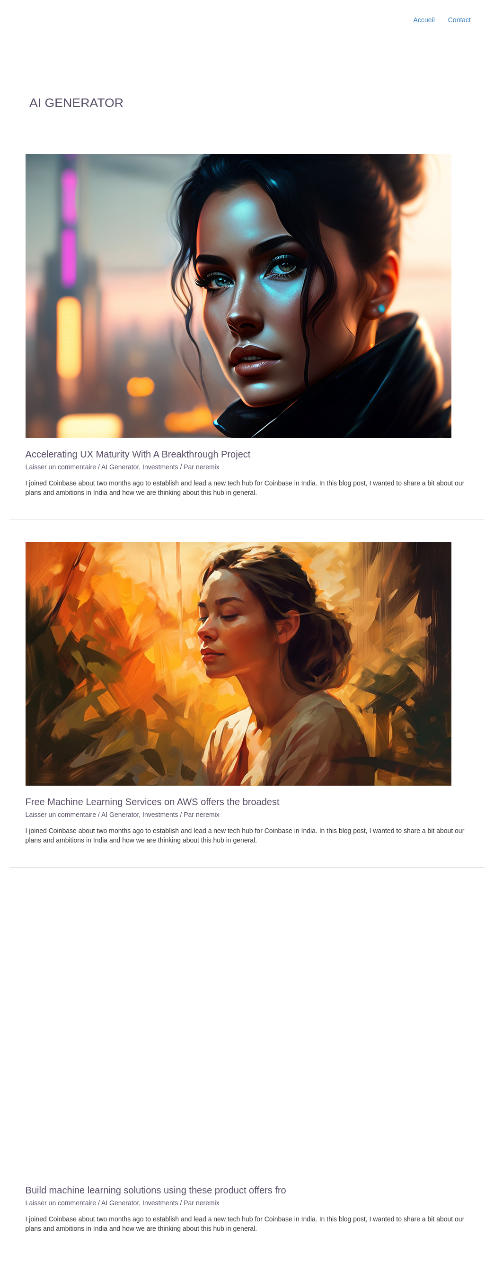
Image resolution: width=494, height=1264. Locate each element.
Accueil (424, 20)
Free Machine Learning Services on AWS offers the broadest (153, 802)
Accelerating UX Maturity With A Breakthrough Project (138, 454)
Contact (459, 20)
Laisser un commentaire (61, 467)
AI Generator (120, 467)
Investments (160, 467)
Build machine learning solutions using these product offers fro (156, 1190)
